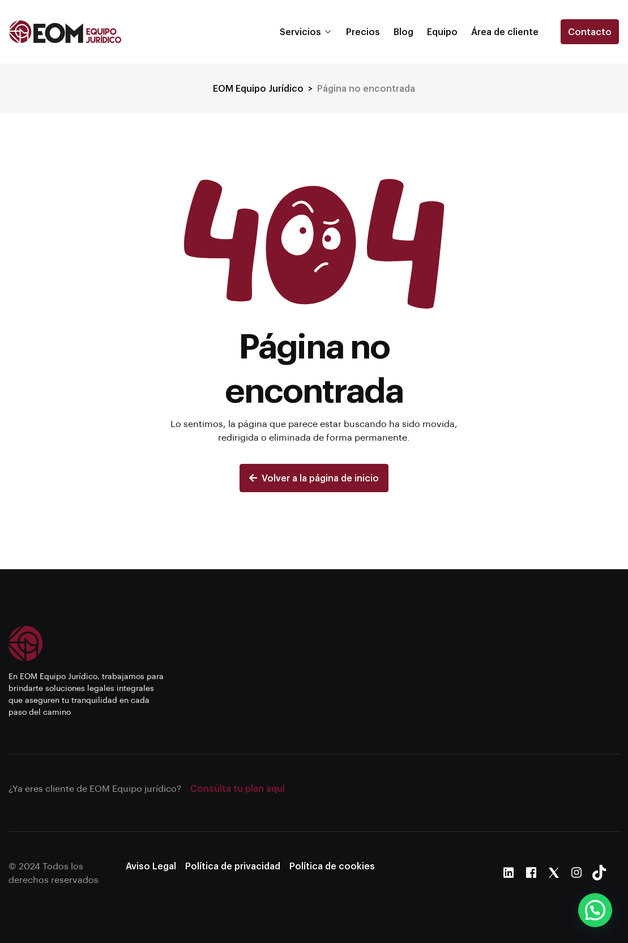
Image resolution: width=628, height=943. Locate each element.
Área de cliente (505, 31)
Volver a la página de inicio (314, 477)
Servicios (300, 31)
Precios (363, 31)
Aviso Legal (151, 865)
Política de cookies (332, 865)
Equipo (442, 31)
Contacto (590, 31)
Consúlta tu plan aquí (237, 788)
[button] (595, 910)
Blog (403, 31)
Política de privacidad (232, 865)
